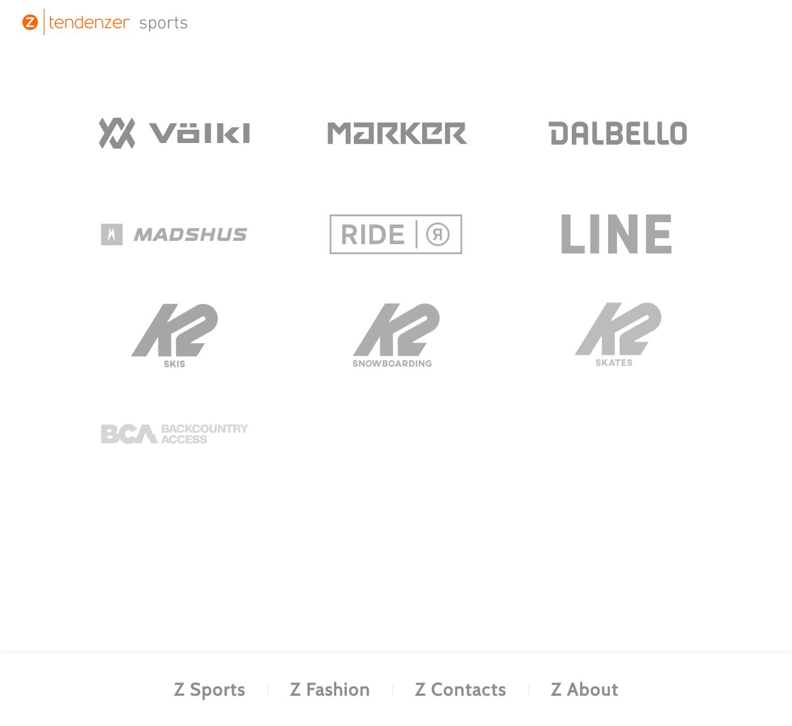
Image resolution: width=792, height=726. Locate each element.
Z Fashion (330, 689)
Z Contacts (460, 689)
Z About (585, 689)
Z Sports (209, 689)
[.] (174, 133)
